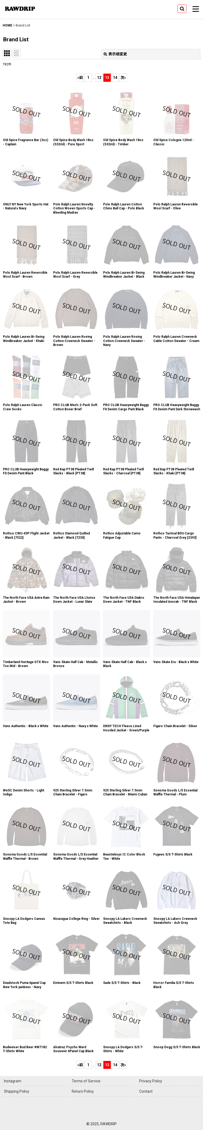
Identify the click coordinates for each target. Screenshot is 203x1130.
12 (99, 77)
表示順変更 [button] (115, 54)
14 (115, 77)
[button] (182, 8)
